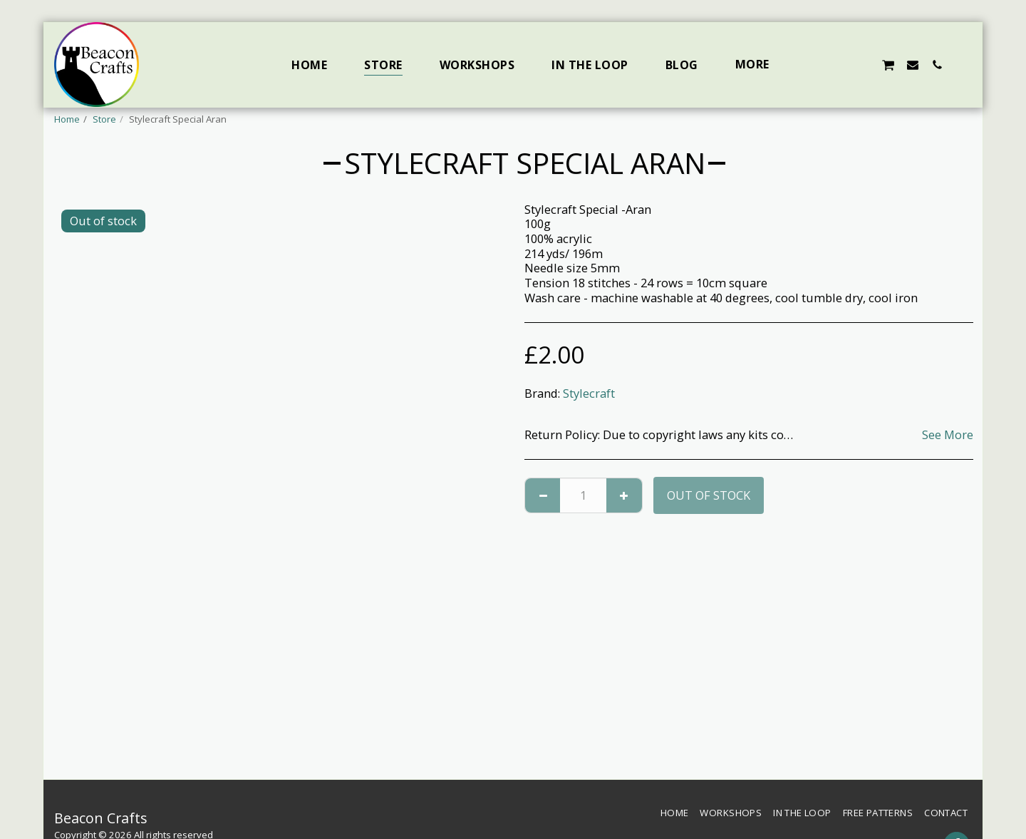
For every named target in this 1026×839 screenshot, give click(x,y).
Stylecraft (589, 393)
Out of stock (708, 495)
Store (104, 119)
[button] (814, 64)
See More (947, 435)
